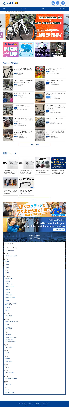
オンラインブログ (10, 250)
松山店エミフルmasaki (11, 378)
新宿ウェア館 (9, 295)
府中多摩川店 (9, 316)
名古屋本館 (8, 334)
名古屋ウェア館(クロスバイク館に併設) (10, 340)
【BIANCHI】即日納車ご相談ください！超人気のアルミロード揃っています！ (23, 69)
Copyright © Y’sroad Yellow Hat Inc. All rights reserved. (34, 405)
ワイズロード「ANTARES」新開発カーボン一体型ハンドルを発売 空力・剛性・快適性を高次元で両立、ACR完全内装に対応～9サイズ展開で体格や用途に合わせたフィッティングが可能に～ (26, 194)
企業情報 (30, 403)
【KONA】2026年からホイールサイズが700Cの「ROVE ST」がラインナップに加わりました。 (23, 132)
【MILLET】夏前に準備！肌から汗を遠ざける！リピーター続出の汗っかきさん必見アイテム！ (55, 132)
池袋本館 (8, 289)
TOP (4, 11)
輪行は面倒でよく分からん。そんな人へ (23, 93)
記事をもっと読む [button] (34, 144)
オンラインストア (63, 3)
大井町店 (8, 307)
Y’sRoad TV (57, 3)
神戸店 (7, 367)
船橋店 (7, 272)
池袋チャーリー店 (10, 286)
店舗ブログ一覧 (9, 244)
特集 (4, 9)
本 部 (7, 390)
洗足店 (7, 310)
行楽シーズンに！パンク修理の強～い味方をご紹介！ (55, 94)
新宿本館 (8, 292)
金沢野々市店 (9, 347)
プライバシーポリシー (46, 403)
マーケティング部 (10, 392)
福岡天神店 (8, 384)
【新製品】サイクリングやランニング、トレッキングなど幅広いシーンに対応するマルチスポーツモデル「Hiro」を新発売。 (10, 173)
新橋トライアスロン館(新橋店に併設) (10, 303)
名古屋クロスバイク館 (11, 337)
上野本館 (8, 281)
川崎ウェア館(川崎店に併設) (8, 327)
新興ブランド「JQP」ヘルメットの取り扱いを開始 (42, 171)
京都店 (7, 353)
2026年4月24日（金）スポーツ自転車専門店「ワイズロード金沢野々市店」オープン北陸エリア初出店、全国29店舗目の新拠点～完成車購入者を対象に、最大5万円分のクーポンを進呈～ (58, 175)
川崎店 (7, 324)
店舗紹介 (53, 3)
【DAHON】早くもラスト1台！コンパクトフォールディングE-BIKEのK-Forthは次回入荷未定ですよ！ (55, 107)
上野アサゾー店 (9, 278)
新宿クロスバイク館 (10, 297)
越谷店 (7, 264)
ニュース (23, 9)
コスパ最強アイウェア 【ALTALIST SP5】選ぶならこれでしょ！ (55, 68)
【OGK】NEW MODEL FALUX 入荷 (54, 80)
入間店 (7, 261)
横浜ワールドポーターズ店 (12, 321)
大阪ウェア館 (9, 361)
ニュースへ (34, 199)
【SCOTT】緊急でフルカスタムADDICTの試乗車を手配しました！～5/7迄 (23, 81)
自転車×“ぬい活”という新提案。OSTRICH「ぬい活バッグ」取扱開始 (10, 191)
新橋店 (7, 300)
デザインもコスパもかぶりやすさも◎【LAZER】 (55, 119)
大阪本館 (8, 358)
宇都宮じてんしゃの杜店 (11, 256)
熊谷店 (7, 267)
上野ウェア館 (9, 284)
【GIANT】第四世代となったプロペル (23, 106)
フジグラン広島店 (10, 372)
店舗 (43, 9)
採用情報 (37, 403)
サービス (62, 9)
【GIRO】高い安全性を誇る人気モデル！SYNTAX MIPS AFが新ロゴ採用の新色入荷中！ (23, 120)
